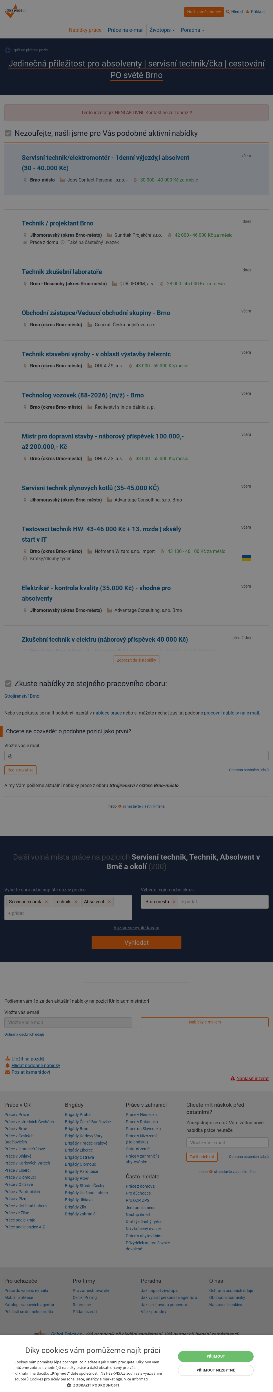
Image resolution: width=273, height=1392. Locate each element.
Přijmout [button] (216, 1356)
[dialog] (136, 1363)
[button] (92, 1385)
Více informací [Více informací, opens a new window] (136, 1379)
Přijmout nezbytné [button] (215, 1370)
